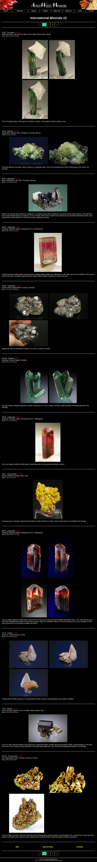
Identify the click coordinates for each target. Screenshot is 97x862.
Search (33, 11)
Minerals (20, 11)
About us (68, 11)
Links (80, 11)
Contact (91, 11)
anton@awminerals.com (52, 859)
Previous (79, 847)
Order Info (56, 11)
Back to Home (48, 847)
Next (17, 847)
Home (6, 11)
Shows (45, 11)
